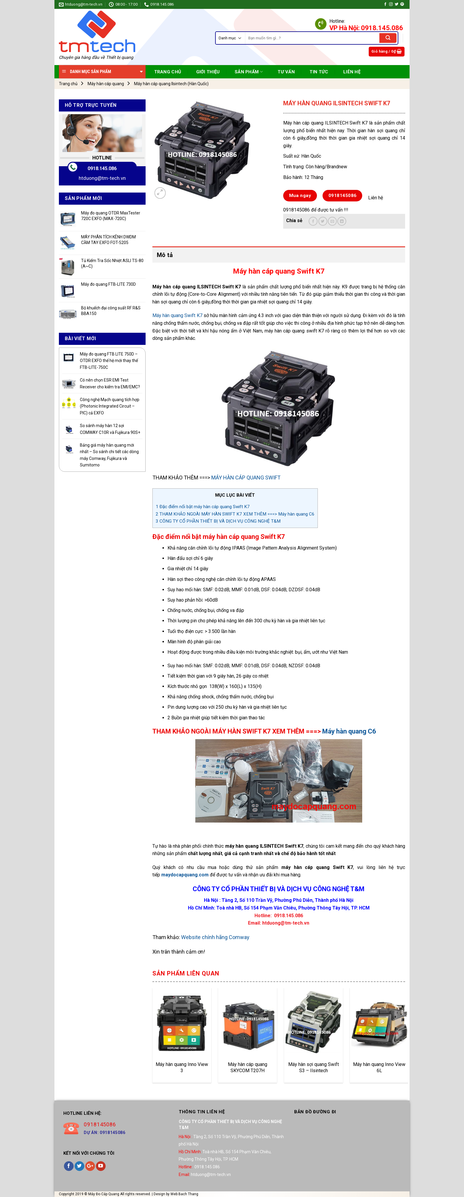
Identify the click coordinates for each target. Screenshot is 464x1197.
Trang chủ (68, 83)
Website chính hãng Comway (214, 937)
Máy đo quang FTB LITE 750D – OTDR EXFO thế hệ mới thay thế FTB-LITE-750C (109, 361)
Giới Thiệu (208, 72)
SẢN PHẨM (249, 72)
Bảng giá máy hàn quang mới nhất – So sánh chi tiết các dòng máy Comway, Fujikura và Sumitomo (109, 455)
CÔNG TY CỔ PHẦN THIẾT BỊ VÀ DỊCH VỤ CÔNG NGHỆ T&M (218, 521)
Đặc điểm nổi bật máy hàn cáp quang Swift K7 (203, 506)
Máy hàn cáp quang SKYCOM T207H (247, 1067)
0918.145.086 (102, 168)
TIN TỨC (319, 72)
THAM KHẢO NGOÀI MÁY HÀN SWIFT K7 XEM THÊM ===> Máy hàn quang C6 (235, 514)
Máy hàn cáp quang (106, 83)
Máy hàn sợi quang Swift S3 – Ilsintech (313, 1067)
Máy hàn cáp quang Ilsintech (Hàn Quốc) (171, 83)
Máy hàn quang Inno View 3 (182, 1067)
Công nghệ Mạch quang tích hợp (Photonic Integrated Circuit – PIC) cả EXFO (109, 406)
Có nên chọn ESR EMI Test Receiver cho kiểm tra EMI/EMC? (110, 383)
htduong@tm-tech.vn (102, 178)
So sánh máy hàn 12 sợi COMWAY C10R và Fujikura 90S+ (110, 428)
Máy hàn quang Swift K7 (177, 315)
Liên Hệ (351, 72)
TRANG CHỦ (167, 72)
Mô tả (165, 255)
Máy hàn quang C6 (349, 731)
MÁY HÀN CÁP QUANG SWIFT (246, 477)
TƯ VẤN (286, 72)
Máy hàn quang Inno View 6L (379, 1067)
